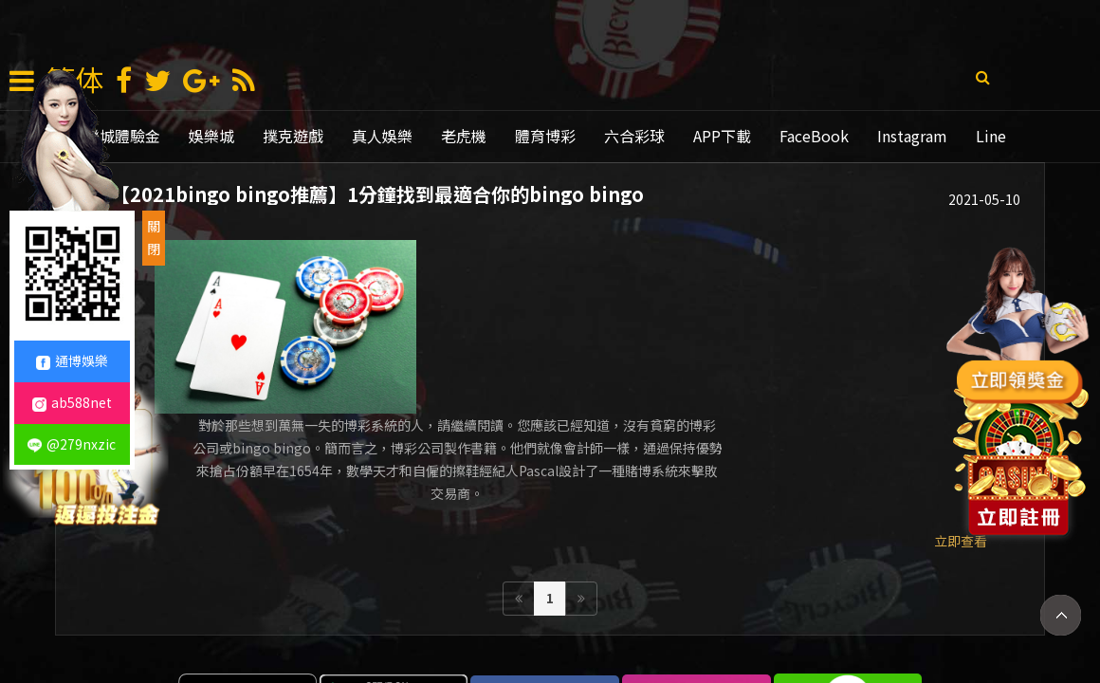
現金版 (439, 628)
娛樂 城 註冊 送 (244, 628)
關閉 (153, 237)
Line (991, 135)
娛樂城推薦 (524, 628)
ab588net (72, 402)
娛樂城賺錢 (354, 628)
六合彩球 (634, 135)
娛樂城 (211, 135)
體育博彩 (545, 135)
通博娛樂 (616, 628)
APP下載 (722, 135)
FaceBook (814, 135)
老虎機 (463, 135)
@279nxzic (72, 443)
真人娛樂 (382, 135)
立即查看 (960, 440)
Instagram (912, 135)
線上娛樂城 (708, 628)
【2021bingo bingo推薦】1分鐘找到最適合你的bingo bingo (379, 196)
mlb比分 (873, 628)
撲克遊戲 (293, 135)
